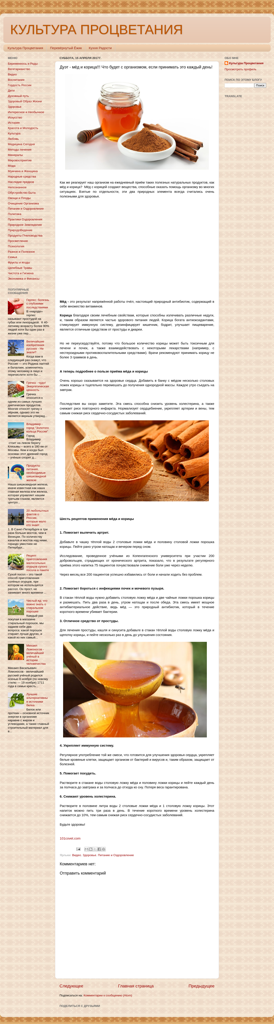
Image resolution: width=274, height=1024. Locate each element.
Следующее (71, 986)
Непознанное (17, 187)
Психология (16, 246)
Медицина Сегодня (21, 144)
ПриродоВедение (20, 230)
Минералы (15, 155)
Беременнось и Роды (23, 63)
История (14, 122)
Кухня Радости (100, 48)
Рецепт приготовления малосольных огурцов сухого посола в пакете (37, 563)
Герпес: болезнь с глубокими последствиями (37, 303)
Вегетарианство (19, 69)
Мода (11, 165)
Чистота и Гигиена (20, 273)
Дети (11, 90)
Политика (14, 214)
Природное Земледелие (25, 224)
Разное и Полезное (21, 251)
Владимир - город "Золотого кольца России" (37, 427)
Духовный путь (18, 96)
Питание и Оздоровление (116, 855)
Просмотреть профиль (240, 69)
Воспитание (16, 79)
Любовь (13, 138)
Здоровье (89, 855)
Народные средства (22, 176)
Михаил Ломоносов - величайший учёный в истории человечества (36, 654)
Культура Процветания (25, 48)
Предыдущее (201, 986)
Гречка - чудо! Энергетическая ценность (37, 386)
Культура (14, 133)
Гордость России (19, 85)
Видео (76, 855)
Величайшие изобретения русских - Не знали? (35, 347)
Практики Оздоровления (25, 219)
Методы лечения (19, 149)
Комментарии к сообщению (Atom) (108, 995)
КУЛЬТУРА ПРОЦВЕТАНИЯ (96, 29)
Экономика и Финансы (23, 278)
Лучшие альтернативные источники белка (37, 700)
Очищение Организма (23, 203)
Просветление (18, 241)
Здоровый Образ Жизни (25, 101)
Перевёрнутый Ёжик (66, 48)
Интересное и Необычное (26, 112)
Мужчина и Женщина (23, 171)
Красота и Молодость (23, 128)
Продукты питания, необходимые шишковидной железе (36, 473)
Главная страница (136, 986)
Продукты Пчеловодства (25, 235)
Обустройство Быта (21, 192)
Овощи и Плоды (19, 198)
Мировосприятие (20, 160)
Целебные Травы (20, 268)
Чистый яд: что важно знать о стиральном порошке (36, 606)
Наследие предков (21, 182)
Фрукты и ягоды (19, 262)
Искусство (15, 117)
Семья (12, 257)
